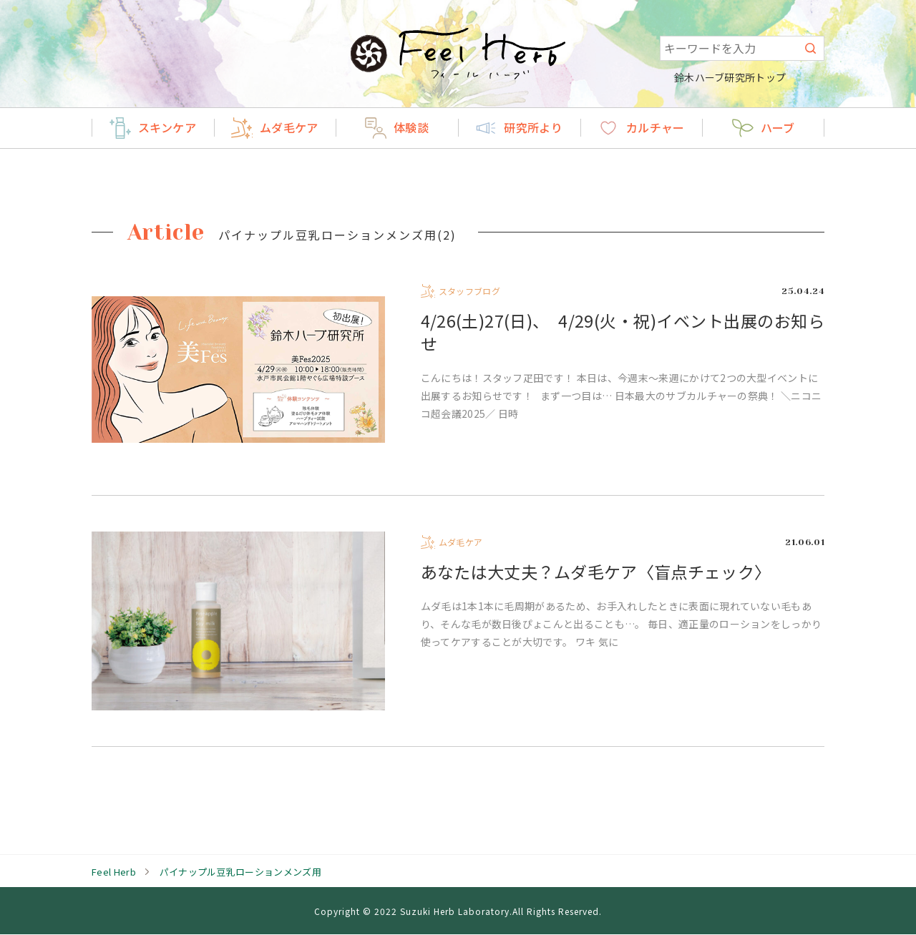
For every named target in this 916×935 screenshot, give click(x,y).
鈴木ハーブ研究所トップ (738, 77)
